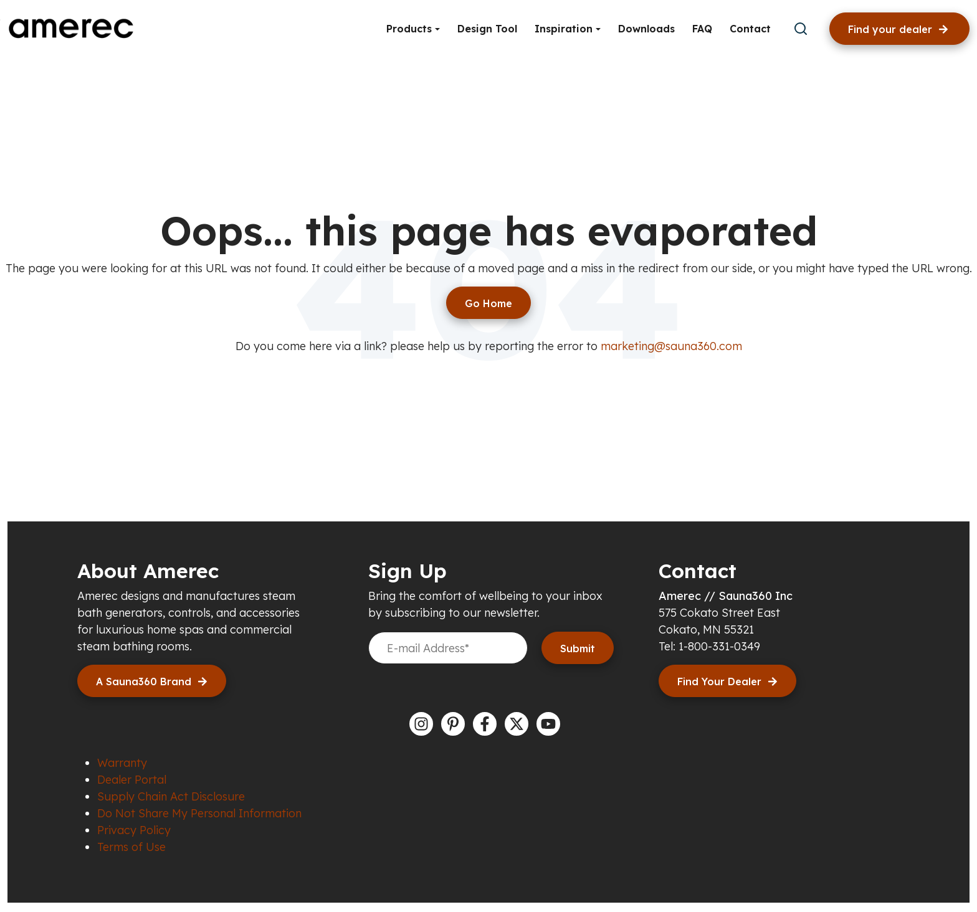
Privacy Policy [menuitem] (134, 830)
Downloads (646, 28)
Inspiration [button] (565, 28)
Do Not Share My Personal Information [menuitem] (199, 813)
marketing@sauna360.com (671, 346)
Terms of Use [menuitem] (131, 847)
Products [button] (410, 28)
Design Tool (487, 28)
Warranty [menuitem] (122, 763)
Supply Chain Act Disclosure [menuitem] (171, 796)
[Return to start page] (488, 303)
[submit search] (801, 29)
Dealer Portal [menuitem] (131, 779)
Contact (750, 28)
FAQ (702, 28)
